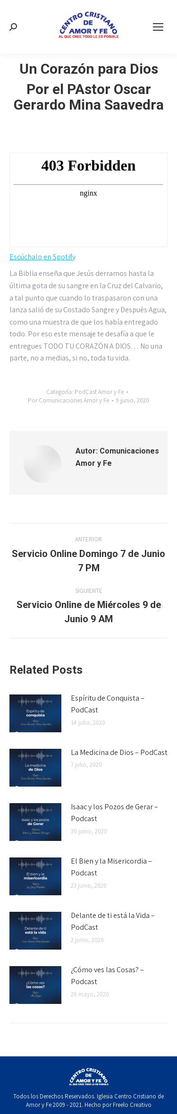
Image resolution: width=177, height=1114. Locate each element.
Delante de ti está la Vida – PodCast (113, 921)
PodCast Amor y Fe (99, 392)
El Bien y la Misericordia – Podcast (111, 867)
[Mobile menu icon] (158, 26)
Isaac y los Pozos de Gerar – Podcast (114, 813)
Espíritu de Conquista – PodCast (107, 704)
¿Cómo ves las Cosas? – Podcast (107, 976)
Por (68, 400)
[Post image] (35, 713)
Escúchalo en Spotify (42, 257)
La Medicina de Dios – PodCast (119, 752)
